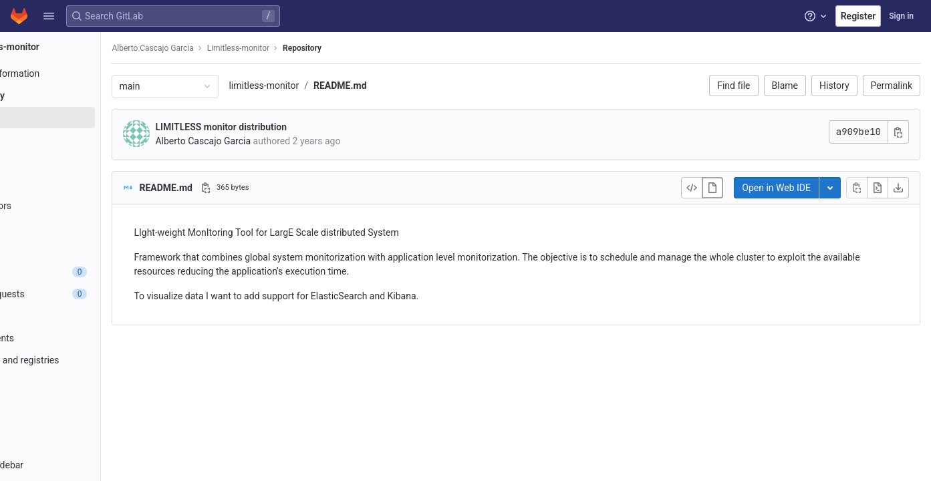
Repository (372, 48)
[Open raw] (877, 187)
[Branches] (85, 161)
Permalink (891, 85)
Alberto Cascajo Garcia (222, 48)
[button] (48, 16)
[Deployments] (85, 338)
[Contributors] (85, 205)
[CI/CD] (85, 316)
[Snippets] (85, 448)
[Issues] (85, 272)
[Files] (85, 117)
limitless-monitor (334, 85)
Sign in (901, 16)
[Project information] (85, 73)
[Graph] (85, 227)
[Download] (898, 187)
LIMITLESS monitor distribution (291, 127)
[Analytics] (85, 404)
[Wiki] (85, 426)
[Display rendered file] (712, 187)
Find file (733, 85)
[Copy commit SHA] (898, 132)
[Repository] (85, 95)
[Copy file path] (276, 187)
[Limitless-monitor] (85, 46)
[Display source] (691, 187)
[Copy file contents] (857, 187)
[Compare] (85, 250)
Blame (785, 85)
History (834, 85)
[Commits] (85, 139)
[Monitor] (85, 382)
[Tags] (85, 183)
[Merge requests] (85, 294)
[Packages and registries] (85, 360)
